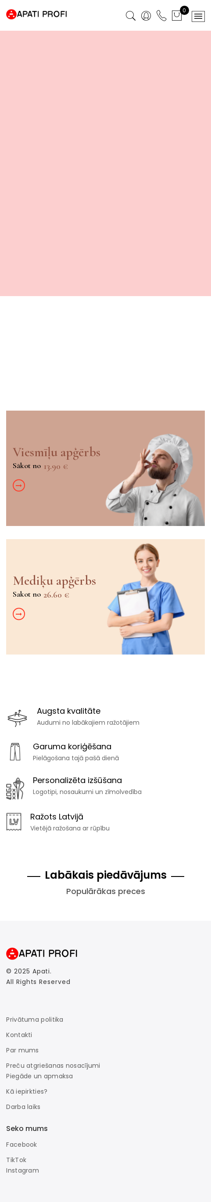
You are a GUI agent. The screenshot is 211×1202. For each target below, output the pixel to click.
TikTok (16, 1159)
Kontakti (19, 1034)
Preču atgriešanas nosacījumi (53, 1065)
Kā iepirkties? (26, 1091)
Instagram (22, 1170)
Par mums (22, 1050)
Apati (41, 971)
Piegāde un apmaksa (39, 1076)
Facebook (21, 1144)
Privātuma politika (34, 1019)
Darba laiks (23, 1106)
